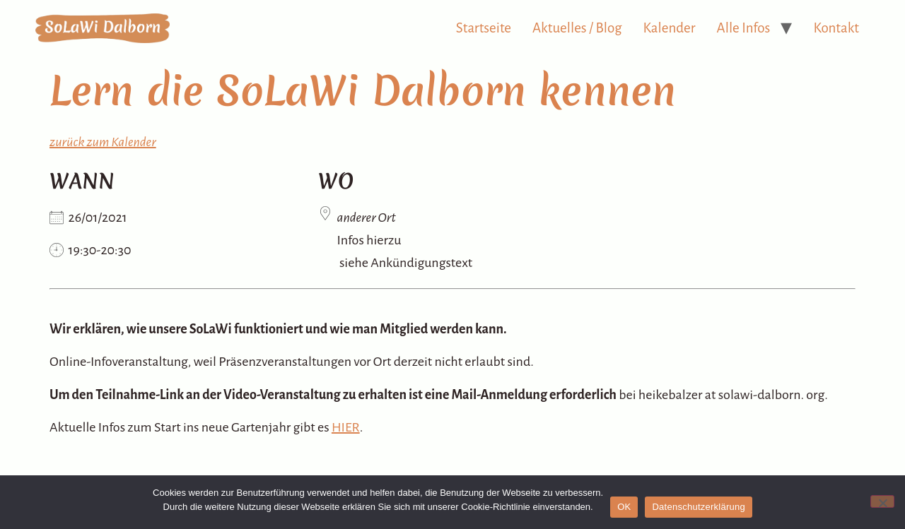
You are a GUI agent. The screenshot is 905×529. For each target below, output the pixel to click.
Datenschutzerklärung (698, 506)
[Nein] (882, 501)
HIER (346, 427)
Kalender (669, 27)
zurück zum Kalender (102, 142)
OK (624, 506)
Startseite (483, 27)
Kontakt (836, 27)
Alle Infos (744, 27)
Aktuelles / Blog (577, 27)
